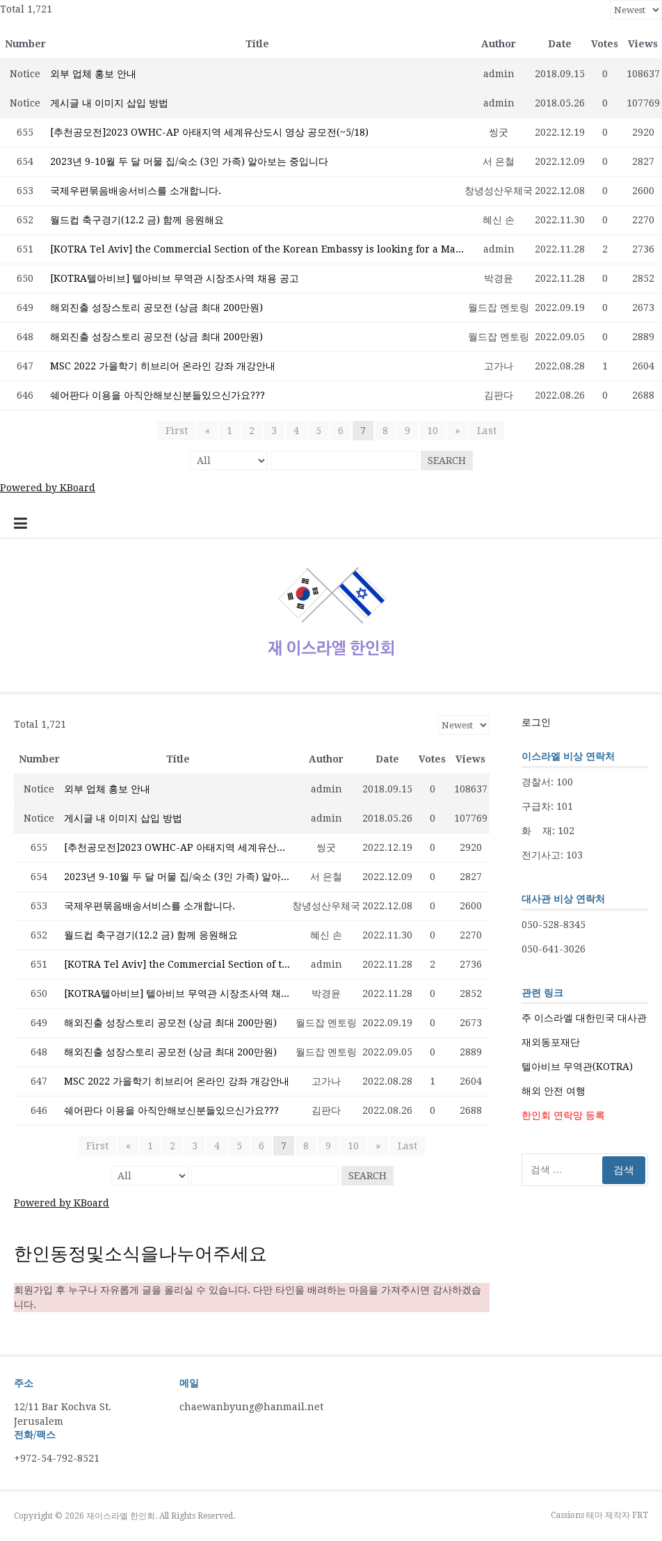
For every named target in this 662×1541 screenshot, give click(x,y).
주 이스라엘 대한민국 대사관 (584, 1017)
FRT (640, 1515)
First (177, 430)
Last (486, 430)
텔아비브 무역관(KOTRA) (577, 1066)
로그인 (536, 722)
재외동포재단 (551, 1042)
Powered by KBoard (47, 487)
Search (447, 460)
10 (432, 430)
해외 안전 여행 (554, 1090)
